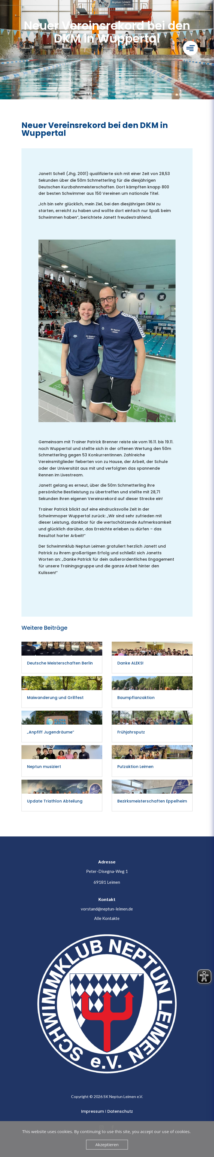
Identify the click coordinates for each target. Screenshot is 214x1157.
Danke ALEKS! (130, 663)
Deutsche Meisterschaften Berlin (60, 663)
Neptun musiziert (44, 766)
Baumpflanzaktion (136, 697)
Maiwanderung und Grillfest (55, 697)
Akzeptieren (106, 1144)
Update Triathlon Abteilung (54, 801)
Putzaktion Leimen (135, 766)
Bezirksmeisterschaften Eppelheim (152, 801)
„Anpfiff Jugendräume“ (50, 732)
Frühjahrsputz (131, 732)
